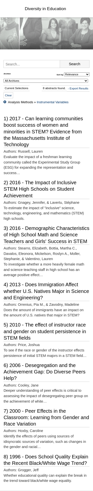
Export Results (79, 88)
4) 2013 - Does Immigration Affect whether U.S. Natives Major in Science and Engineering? (46, 291)
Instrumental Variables (52, 102)
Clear (8, 95)
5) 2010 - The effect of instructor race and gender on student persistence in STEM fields (44, 331)
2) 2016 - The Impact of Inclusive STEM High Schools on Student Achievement (39, 189)
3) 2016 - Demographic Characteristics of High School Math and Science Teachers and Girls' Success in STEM (46, 234)
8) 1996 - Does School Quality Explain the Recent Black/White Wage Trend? (45, 460)
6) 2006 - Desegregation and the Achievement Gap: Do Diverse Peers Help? (44, 372)
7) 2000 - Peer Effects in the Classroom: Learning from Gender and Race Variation (46, 417)
